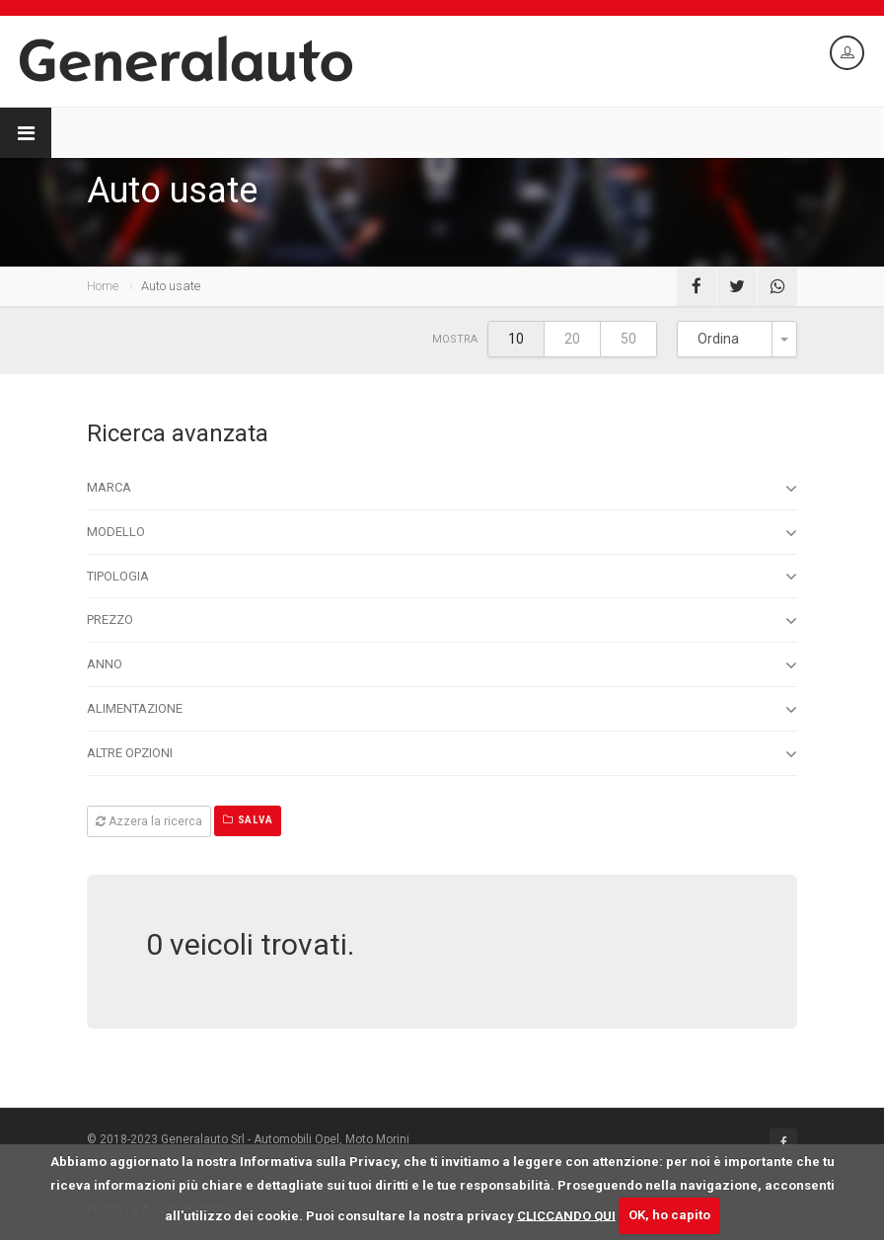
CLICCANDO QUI (566, 1214)
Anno (442, 665)
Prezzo (442, 621)
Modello (442, 533)
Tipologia (442, 576)
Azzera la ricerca (149, 821)
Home (102, 285)
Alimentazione (442, 710)
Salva (247, 820)
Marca (442, 489)
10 (516, 339)
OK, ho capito (669, 1214)
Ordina (718, 339)
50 (628, 339)
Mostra (455, 339)
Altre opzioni (442, 754)
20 (572, 339)
